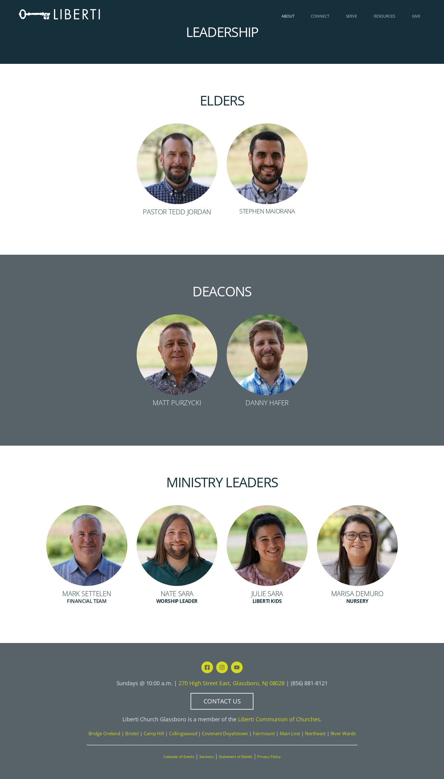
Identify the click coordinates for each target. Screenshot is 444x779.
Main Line (290, 733)
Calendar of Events (179, 757)
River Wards (343, 733)
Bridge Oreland (104, 733)
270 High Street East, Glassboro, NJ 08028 (232, 683)
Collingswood (183, 733)
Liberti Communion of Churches (279, 719)
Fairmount (264, 733)
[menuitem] (288, 16)
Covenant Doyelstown (225, 733)
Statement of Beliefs (236, 757)
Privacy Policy (269, 757)
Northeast (315, 733)
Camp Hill (154, 733)
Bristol (132, 733)
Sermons (206, 757)
